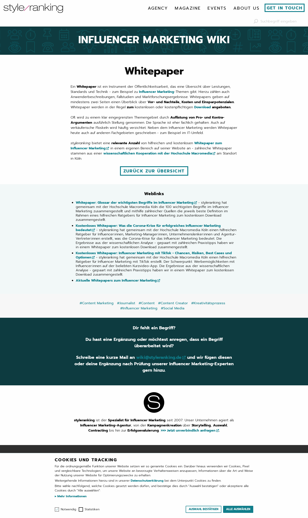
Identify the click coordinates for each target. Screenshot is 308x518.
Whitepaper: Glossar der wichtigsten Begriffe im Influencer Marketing (135, 202)
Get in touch (285, 8)
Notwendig (68, 509)
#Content (147, 303)
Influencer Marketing (156, 91)
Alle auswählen (238, 509)
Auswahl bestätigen (203, 509)
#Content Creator (173, 303)
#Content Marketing (97, 303)
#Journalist (126, 303)
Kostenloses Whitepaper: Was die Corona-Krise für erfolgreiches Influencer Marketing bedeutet (148, 228)
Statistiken (92, 509)
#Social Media (172, 308)
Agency (158, 8)
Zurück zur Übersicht (154, 171)
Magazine (188, 8)
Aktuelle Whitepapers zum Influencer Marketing (116, 280)
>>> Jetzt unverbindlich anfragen (188, 430)
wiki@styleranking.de (158, 357)
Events (216, 8)
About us (246, 8)
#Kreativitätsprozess (208, 303)
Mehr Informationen (71, 496)
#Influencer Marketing (138, 308)
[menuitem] (157, 8)
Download (202, 107)
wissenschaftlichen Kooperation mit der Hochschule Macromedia (157, 153)
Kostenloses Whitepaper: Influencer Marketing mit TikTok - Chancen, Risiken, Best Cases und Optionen (154, 255)
